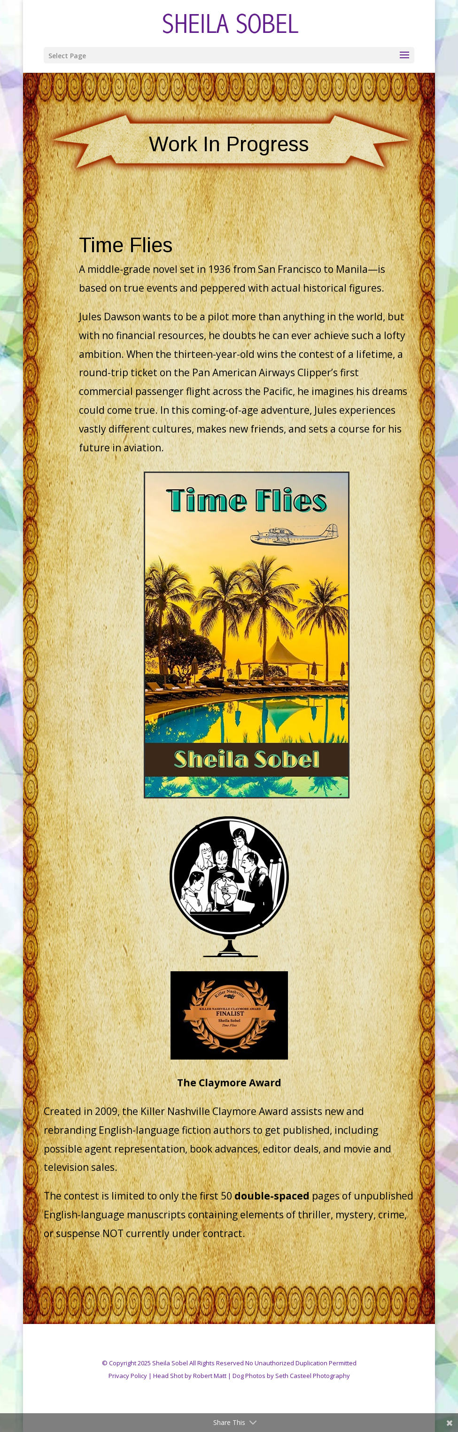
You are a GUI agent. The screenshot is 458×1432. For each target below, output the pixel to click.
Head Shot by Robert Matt (189, 1375)
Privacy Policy (128, 1375)
